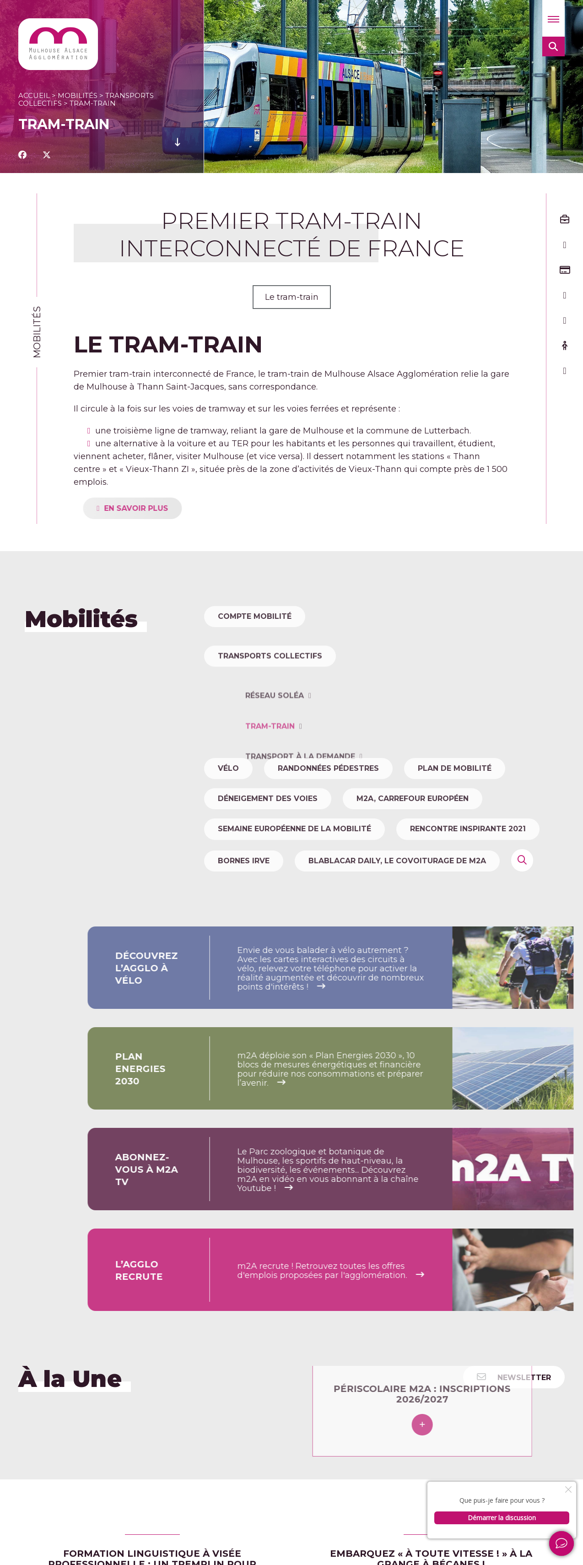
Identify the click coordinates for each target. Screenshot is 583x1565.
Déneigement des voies (268, 798)
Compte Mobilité (255, 616)
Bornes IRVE (244, 860)
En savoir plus (167, 508)
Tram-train (270, 787)
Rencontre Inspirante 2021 (468, 828)
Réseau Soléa (274, 757)
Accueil (34, 95)
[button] (553, 18)
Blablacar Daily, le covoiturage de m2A (397, 860)
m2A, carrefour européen (412, 798)
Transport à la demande (300, 817)
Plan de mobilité (454, 768)
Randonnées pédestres (328, 768)
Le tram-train (291, 297)
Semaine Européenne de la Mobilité (294, 828)
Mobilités (77, 95)
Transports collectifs (270, 686)
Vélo (228, 768)
